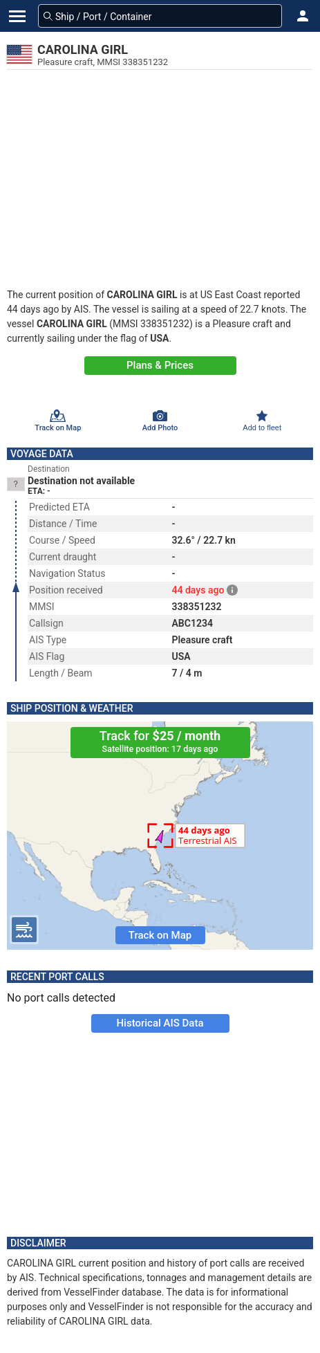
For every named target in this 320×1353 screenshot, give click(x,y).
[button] (302, 16)
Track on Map (160, 935)
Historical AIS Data (159, 1023)
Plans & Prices (160, 365)
